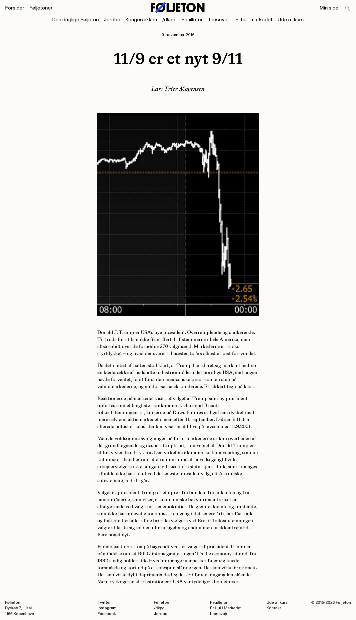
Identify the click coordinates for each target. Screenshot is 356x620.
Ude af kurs (290, 19)
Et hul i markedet (253, 19)
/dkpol (169, 19)
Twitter (104, 602)
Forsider (14, 8)
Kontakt (273, 608)
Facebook (107, 613)
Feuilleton (192, 19)
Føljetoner (41, 8)
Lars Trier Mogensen (177, 88)
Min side (328, 8)
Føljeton (161, 602)
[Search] (347, 8)
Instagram (107, 608)
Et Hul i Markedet (226, 608)
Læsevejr (219, 19)
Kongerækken (141, 19)
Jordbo (112, 19)
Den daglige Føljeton (75, 19)
